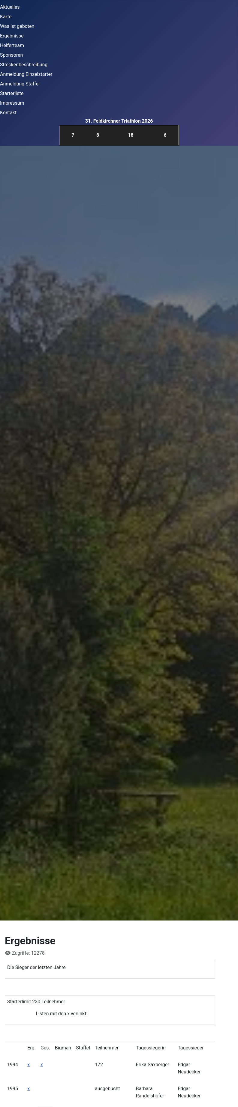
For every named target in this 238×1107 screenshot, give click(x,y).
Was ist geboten (17, 26)
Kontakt (8, 112)
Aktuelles (10, 7)
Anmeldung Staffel (20, 84)
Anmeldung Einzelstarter (26, 74)
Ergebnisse (12, 36)
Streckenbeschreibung (23, 64)
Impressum (12, 103)
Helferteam (12, 45)
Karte (5, 16)
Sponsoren (11, 55)
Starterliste (11, 93)
